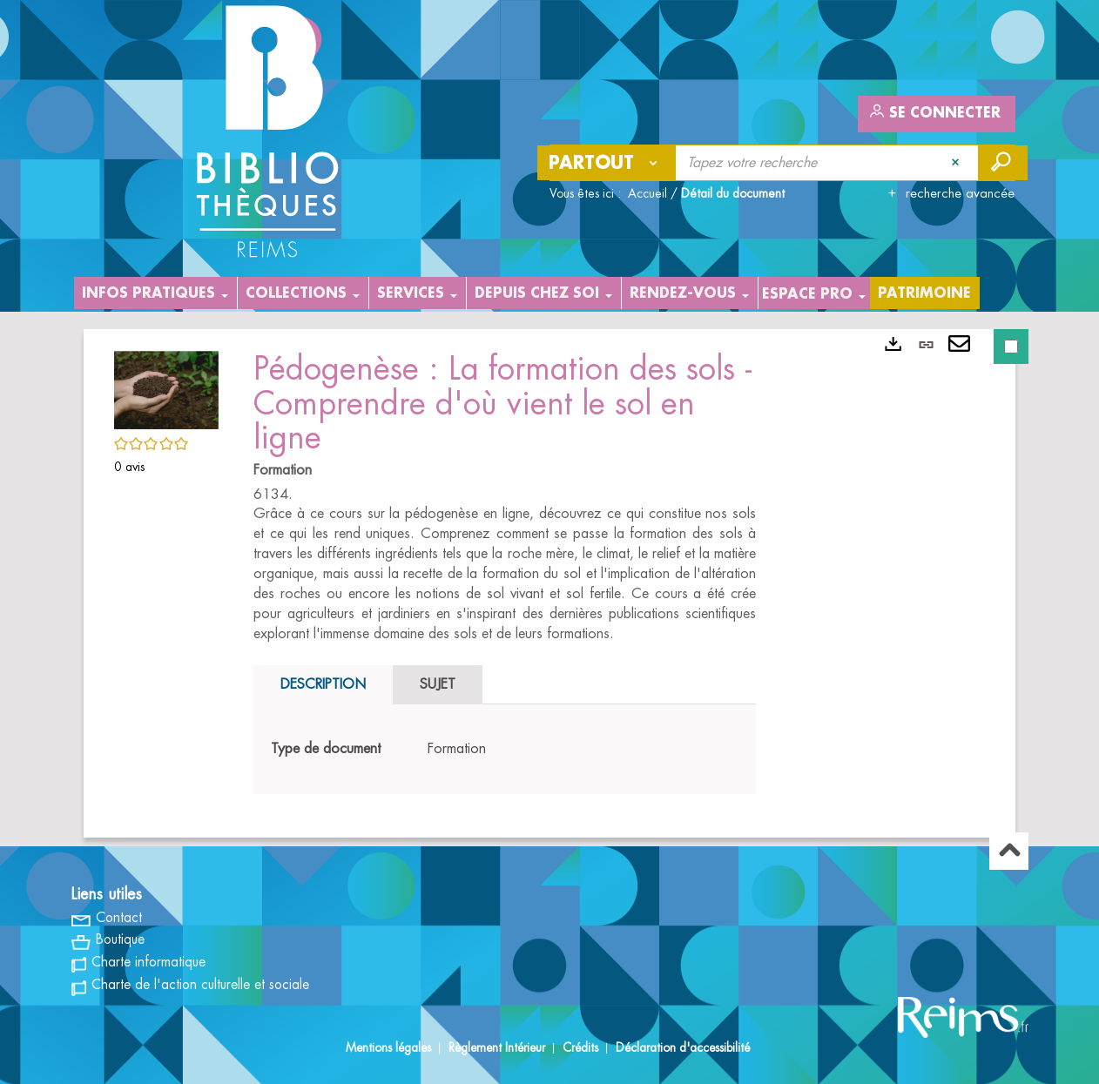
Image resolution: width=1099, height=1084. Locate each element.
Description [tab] (323, 684)
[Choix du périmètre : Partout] (607, 162)
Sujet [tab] (437, 684)
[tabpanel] (504, 749)
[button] (166, 386)
